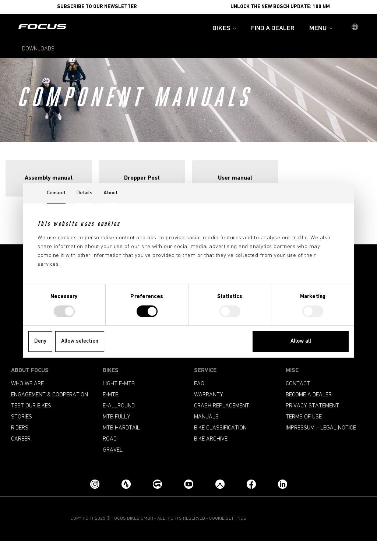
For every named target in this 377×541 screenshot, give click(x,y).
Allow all (300, 341)
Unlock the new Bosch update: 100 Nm (280, 7)
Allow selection (79, 341)
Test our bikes (31, 406)
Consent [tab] (56, 193)
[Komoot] (220, 484)
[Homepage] (42, 27)
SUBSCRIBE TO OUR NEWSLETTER (97, 7)
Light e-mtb (119, 384)
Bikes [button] (224, 28)
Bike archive (211, 439)
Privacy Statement (312, 406)
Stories (21, 417)
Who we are (27, 384)
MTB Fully (116, 417)
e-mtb (111, 395)
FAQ (199, 384)
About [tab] (110, 193)
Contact (298, 384)
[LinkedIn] (282, 484)
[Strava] (126, 484)
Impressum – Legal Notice (321, 428)
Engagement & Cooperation (49, 395)
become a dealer (309, 395)
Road (110, 439)
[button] (355, 27)
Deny (40, 341)
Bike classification (220, 428)
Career (21, 439)
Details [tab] (85, 193)
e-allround (119, 406)
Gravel (113, 450)
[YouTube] (188, 484)
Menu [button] (321, 28)
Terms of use (304, 417)
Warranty (208, 395)
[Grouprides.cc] (157, 484)
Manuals (206, 417)
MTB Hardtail (121, 428)
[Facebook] (251, 484)
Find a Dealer (273, 28)
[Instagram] (94, 484)
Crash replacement (221, 406)
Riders (19, 428)
